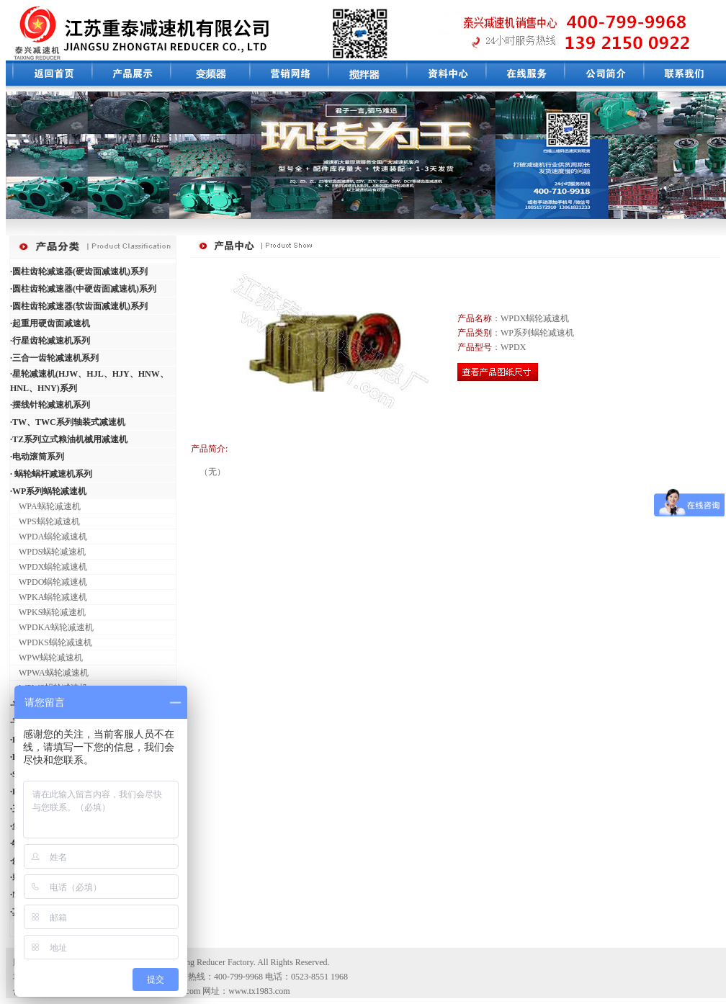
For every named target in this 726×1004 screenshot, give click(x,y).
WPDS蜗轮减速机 (48, 552)
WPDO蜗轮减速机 (48, 582)
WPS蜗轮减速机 (45, 521)
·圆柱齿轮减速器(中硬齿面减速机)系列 (83, 289)
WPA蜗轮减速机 (45, 506)
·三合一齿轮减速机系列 (54, 358)
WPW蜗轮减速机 (46, 658)
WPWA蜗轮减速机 (49, 673)
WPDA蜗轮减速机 (48, 537)
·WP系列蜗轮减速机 (48, 491)
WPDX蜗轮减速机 (48, 567)
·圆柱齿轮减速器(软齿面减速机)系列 (79, 306)
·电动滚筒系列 (37, 457)
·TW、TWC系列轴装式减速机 (67, 422)
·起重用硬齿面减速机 (50, 323)
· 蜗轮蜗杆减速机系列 (51, 474)
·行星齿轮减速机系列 (50, 341)
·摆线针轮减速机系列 (50, 405)
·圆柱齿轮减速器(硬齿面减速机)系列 (79, 271)
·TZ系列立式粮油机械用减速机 (68, 439)
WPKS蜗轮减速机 (48, 612)
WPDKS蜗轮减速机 (51, 642)
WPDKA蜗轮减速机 (52, 627)
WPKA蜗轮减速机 (48, 597)
